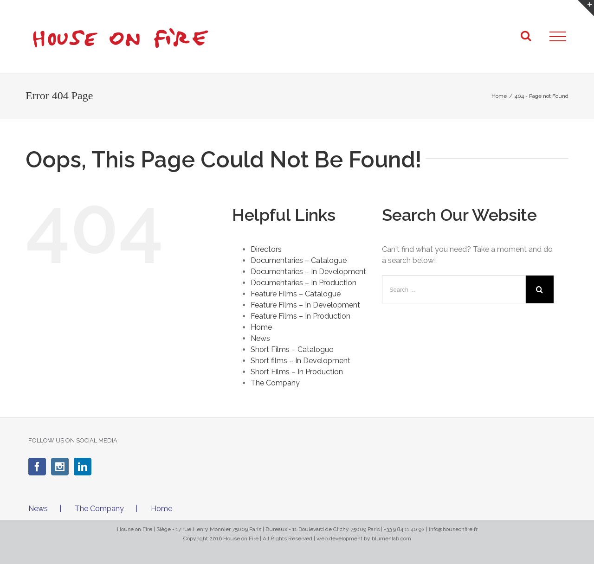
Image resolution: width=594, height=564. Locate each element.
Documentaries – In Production (303, 282)
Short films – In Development (300, 360)
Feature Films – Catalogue (296, 293)
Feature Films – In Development (305, 305)
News (260, 338)
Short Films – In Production (297, 371)
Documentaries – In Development (308, 271)
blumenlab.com (391, 538)
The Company (275, 382)
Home (261, 327)
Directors (266, 249)
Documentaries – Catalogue (299, 260)
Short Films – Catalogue (292, 349)
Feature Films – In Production (300, 316)
